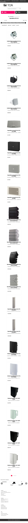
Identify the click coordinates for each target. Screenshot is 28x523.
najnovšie (17, 25)
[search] (20, 9)
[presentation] (2, 485)
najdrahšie (13, 25)
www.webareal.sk (17, 521)
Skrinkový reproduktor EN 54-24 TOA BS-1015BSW (13, 378)
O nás (2, 514)
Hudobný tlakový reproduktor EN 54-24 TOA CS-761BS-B (13, 87)
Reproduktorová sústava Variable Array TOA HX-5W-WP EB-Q (14, 243)
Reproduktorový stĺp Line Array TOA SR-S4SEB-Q (14, 333)
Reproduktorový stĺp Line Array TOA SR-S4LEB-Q (14, 311)
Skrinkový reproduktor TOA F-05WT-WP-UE (14, 468)
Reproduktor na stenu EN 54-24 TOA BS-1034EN (13, 131)
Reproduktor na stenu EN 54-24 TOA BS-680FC (13, 199)
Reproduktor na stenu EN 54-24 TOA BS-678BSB (13, 154)
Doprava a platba (3, 508)
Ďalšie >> (15, 477)
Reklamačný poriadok (4, 509)
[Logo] (6, 5)
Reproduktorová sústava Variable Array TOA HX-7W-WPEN (14, 288)
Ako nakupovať (3, 507)
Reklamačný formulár (4, 510)
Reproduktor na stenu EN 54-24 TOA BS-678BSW (13, 176)
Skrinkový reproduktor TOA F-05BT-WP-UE (14, 445)
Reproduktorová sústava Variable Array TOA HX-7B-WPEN (14, 266)
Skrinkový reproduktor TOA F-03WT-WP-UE (14, 423)
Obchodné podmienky (4, 515)
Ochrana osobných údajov (4, 516)
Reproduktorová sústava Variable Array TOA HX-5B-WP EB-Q (14, 221)
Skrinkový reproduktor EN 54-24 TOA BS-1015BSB (13, 356)
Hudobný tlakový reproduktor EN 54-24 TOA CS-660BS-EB (13, 64)
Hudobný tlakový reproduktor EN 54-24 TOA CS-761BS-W (13, 109)
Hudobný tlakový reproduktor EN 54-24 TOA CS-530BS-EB (13, 42)
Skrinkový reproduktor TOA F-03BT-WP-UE (14, 400)
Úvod (9, 16)
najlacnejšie (9, 25)
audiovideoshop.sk (3, 517)
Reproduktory (12, 16)
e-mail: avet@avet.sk (4, 493)
